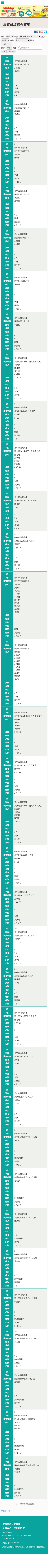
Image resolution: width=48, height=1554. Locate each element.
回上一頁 (5, 1511)
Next (44, 9)
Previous (4, 9)
